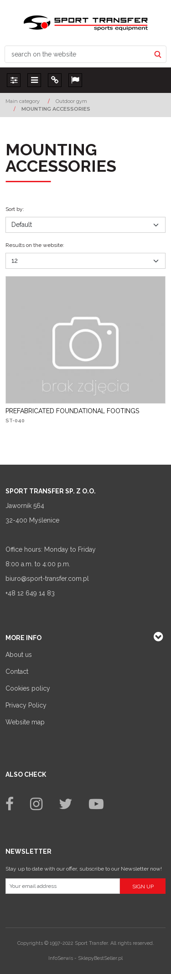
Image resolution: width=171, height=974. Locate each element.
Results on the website (34, 245)
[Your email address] (62, 886)
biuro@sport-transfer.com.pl (47, 578)
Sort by (14, 209)
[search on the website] (77, 54)
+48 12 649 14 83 (30, 593)
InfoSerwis (60, 958)
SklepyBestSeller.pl (100, 958)
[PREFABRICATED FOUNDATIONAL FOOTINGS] (72, 411)
